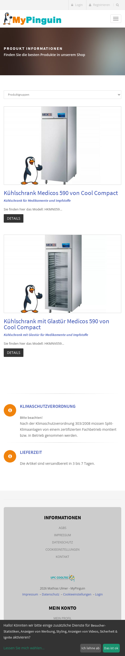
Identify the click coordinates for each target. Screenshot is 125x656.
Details (13, 218)
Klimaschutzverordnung (47, 437)
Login (77, 5)
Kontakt (62, 557)
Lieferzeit (31, 467)
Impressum (62, 535)
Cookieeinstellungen (62, 549)
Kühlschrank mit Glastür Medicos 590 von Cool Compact (56, 324)
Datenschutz (62, 542)
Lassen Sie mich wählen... (24, 648)
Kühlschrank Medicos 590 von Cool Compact (61, 193)
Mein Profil (63, 618)
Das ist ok (111, 648)
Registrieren (99, 5)
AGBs (62, 528)
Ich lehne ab (90, 648)
